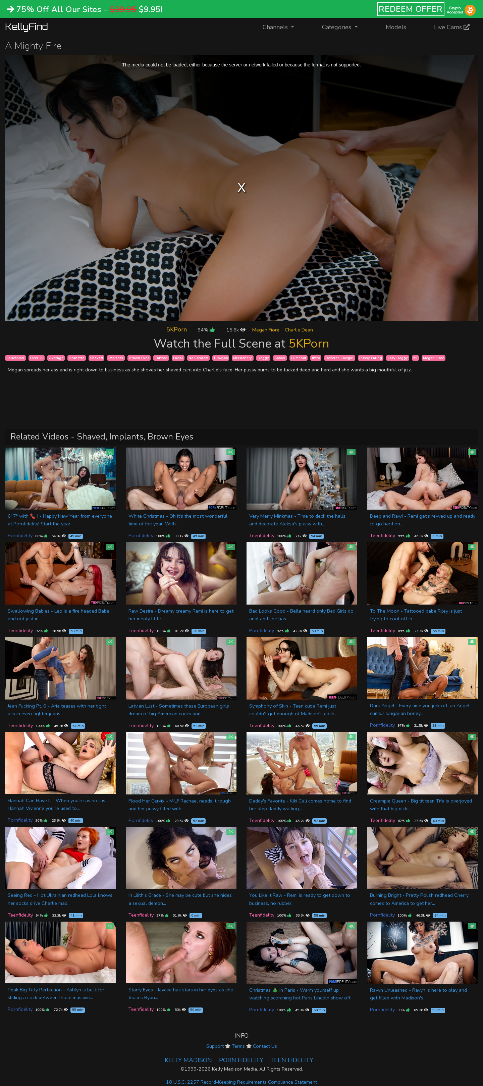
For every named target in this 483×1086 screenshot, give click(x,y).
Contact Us (265, 1046)
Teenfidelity (261, 535)
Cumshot (298, 357)
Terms (238, 1046)
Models (396, 27)
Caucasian (15, 357)
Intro (316, 357)
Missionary (242, 357)
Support (215, 1046)
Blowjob (221, 357)
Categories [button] (337, 27)
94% (206, 329)
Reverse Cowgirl (339, 357)
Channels (283, 26)
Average (56, 357)
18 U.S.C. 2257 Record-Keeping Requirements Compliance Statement (241, 1082)
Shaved (96, 357)
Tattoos (161, 357)
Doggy (263, 357)
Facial (178, 357)
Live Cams (452, 27)
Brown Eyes (139, 357)
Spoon (279, 357)
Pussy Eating (370, 357)
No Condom (198, 357)
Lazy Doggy (398, 357)
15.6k (236, 329)
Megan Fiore (265, 329)
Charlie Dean (299, 329)
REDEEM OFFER (411, 9)
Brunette (76, 357)
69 (415, 357)
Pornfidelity (20, 535)
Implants (115, 357)
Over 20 (36, 357)
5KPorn (176, 329)
